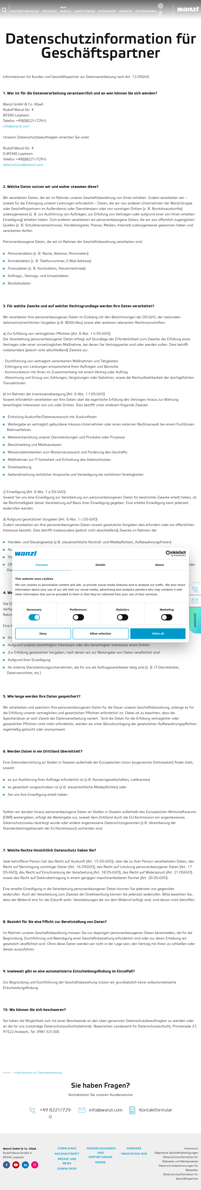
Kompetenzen (84, 11)
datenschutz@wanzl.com (23, 164)
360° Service (65, 9)
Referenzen (107, 11)
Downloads (67, 1169)
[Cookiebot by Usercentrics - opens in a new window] (169, 553)
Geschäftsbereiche (25, 11)
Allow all (158, 633)
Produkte (49, 11)
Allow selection (100, 633)
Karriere (125, 11)
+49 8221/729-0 (50, 1113)
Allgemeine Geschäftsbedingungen (176, 1153)
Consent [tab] (42, 564)
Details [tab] (100, 564)
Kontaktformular (150, 1110)
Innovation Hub (134, 1154)
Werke (100, 1162)
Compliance (67, 1148)
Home (6, 1073)
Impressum (191, 1148)
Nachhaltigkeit (67, 1154)
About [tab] (159, 564)
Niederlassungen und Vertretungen (101, 1153)
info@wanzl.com (16, 126)
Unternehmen (146, 11)
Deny (43, 633)
